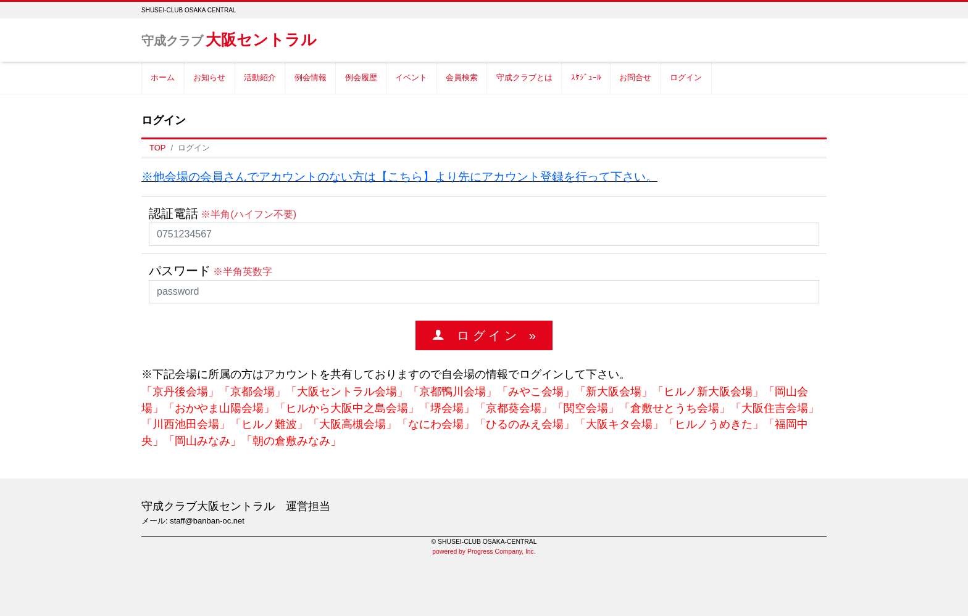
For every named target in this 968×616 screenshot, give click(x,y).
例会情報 (310, 77)
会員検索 (462, 77)
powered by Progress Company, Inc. (483, 551)
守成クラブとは (524, 77)
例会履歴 (361, 77)
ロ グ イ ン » (490, 335)
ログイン (686, 77)
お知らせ (209, 77)
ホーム (163, 77)
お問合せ (635, 77)
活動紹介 (260, 77)
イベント (411, 77)
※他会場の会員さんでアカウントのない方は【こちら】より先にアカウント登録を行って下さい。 (399, 176)
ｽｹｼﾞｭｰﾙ (586, 77)
